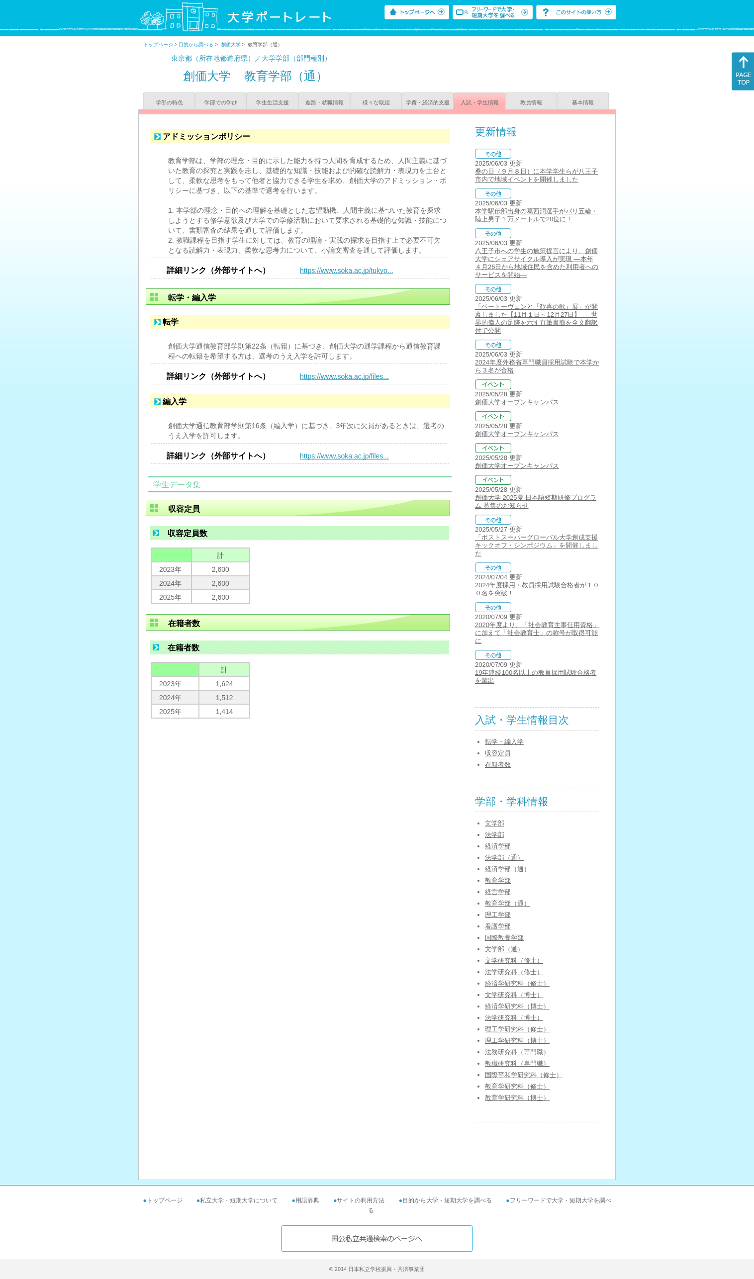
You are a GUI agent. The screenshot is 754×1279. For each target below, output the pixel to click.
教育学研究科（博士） (517, 1097)
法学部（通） (504, 857)
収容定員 (498, 753)
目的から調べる (196, 44)
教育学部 (498, 880)
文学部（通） (504, 949)
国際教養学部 (504, 937)
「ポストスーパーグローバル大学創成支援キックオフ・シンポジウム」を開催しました (536, 545)
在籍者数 (498, 764)
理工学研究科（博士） (517, 1040)
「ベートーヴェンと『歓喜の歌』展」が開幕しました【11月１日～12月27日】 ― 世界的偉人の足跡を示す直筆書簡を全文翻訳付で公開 (536, 318)
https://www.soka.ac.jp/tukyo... (346, 270)
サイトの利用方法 (360, 1200)
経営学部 (498, 892)
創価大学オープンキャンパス (517, 402)
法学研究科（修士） (514, 972)
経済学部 (498, 846)
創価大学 (231, 44)
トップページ (158, 44)
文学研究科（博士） (514, 995)
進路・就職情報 (324, 102)
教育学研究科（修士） (517, 1086)
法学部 (494, 834)
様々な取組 (376, 102)
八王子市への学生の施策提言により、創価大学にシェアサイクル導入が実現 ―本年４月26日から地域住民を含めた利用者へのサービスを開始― (536, 262)
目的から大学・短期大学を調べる (447, 1200)
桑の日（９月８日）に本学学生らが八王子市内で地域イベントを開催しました (536, 175)
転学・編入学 (504, 741)
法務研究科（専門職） (517, 1052)
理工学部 (498, 914)
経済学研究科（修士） (517, 983)
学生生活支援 (272, 102)
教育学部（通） (507, 903)
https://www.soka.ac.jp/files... (344, 376)
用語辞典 (307, 1200)
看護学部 (498, 926)
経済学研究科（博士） (517, 1006)
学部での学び (220, 102)
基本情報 (583, 102)
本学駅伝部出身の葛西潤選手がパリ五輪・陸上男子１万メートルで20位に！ (536, 215)
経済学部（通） (507, 869)
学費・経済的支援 (428, 102)
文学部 (494, 823)
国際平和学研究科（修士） (524, 1075)
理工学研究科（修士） (517, 1029)
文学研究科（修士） (514, 960)
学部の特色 (169, 102)
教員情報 (531, 102)
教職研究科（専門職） (517, 1063)
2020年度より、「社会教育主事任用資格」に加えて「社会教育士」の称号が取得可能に (537, 632)
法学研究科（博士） (514, 1017)
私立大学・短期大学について (239, 1200)
